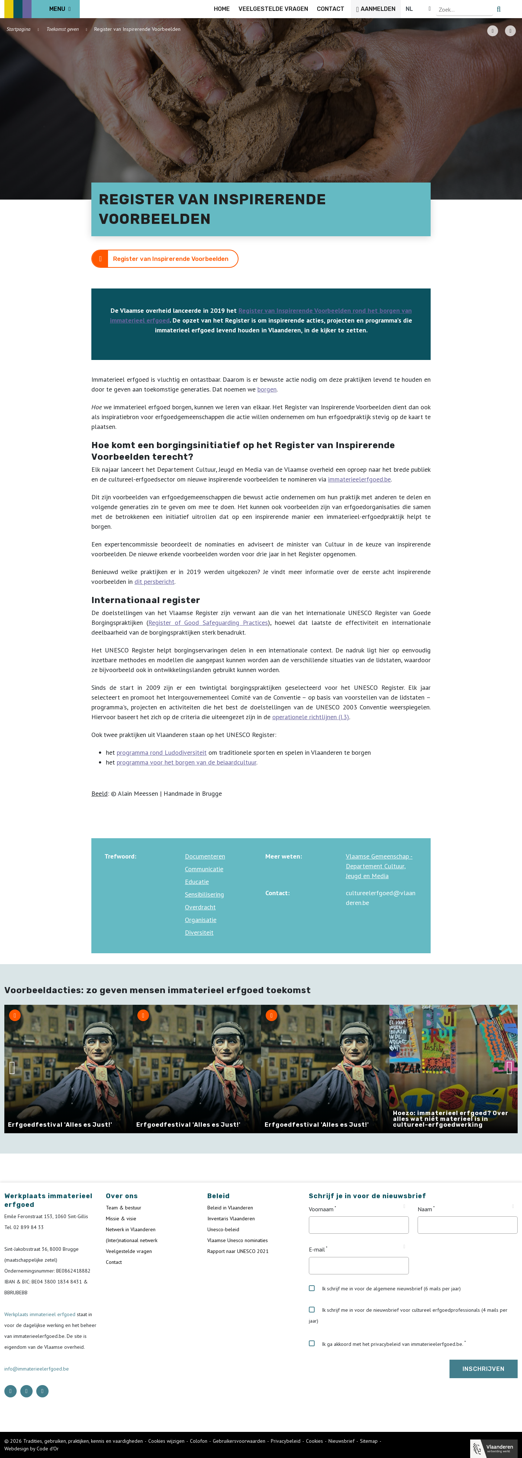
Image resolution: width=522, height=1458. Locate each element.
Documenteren (205, 856)
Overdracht (200, 907)
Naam (425, 1209)
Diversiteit (199, 932)
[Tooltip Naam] (513, 1206)
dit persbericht (154, 581)
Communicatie (204, 869)
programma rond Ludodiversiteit (162, 752)
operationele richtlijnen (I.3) (310, 717)
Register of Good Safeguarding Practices (208, 622)
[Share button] (510, 30)
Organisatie (200, 920)
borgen (267, 389)
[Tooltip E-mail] (404, 1246)
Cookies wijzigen (166, 1441)
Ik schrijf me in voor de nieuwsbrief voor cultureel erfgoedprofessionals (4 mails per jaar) (408, 1315)
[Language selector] (493, 9)
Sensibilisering (204, 894)
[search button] (513, 9)
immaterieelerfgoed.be (359, 479)
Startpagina (18, 29)
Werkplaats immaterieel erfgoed (40, 1314)
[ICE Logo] (42, 9)
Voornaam (321, 1209)
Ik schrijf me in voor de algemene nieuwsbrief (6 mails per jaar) (385, 1288)
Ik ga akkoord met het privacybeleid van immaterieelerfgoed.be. (386, 1343)
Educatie (197, 881)
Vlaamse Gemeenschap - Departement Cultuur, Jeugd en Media (379, 866)
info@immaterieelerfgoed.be (36, 1368)
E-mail (317, 1249)
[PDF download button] (492, 30)
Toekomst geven (62, 29)
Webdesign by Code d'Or (31, 1448)
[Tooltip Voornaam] (404, 1206)
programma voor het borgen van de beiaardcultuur (186, 762)
